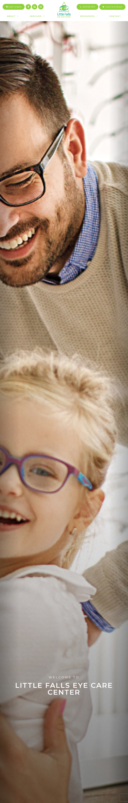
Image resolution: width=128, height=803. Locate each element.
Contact (115, 16)
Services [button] (37, 16)
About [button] (12, 16)
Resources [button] (89, 16)
